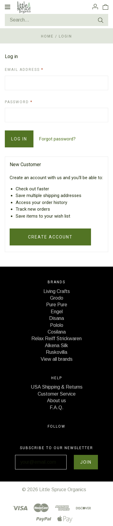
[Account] (95, 6)
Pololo (56, 325)
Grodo (56, 298)
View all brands (57, 359)
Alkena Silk (56, 345)
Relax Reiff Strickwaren (56, 338)
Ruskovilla (56, 352)
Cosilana (57, 331)
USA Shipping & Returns (57, 387)
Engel (57, 311)
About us (56, 400)
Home (47, 36)
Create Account (50, 237)
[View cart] (105, 6)
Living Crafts (56, 291)
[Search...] (56, 20)
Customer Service (57, 393)
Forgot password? (57, 139)
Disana (56, 318)
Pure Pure (56, 304)
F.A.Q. (57, 407)
